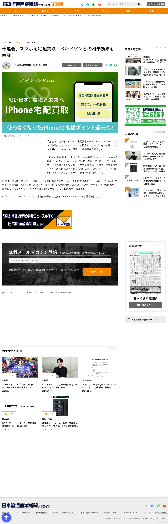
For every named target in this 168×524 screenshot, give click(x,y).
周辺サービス (48, 11)
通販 (41, 293)
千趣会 (29, 293)
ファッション (44, 15)
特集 (128, 11)
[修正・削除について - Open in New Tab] (90, 513)
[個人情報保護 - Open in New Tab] (41, 513)
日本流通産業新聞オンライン (62, 293)
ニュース (18, 11)
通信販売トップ (18, 15)
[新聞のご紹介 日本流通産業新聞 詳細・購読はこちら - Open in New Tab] (145, 276)
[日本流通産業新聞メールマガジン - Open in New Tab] (145, 319)
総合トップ (4, 15)
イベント (78, 11)
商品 (104, 11)
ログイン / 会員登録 (156, 4)
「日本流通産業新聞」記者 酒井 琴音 (29, 65)
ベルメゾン (15, 293)
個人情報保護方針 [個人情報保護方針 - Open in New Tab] (37, 270)
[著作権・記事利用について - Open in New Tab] (64, 513)
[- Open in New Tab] (82, 5)
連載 (152, 11)
